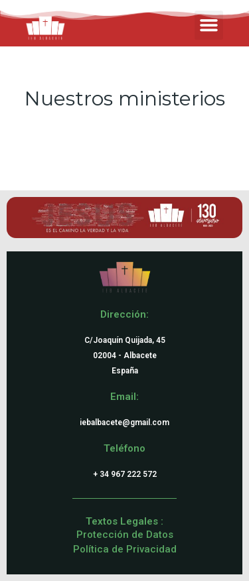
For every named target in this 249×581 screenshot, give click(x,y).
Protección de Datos (124, 535)
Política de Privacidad (125, 549)
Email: (124, 397)
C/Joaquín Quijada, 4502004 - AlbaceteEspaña (124, 355)
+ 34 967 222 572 (125, 474)
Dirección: (124, 314)
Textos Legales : (124, 521)
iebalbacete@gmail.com (124, 422)
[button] (209, 25)
